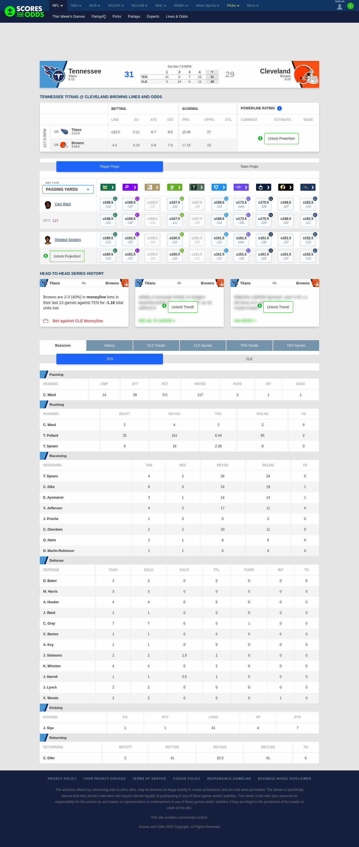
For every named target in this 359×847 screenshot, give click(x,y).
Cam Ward (63, 204)
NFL (57, 5)
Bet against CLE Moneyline (78, 321)
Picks (116, 16)
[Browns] (78, 143)
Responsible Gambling (229, 778)
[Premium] (351, 8)
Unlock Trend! (183, 307)
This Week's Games (68, 16)
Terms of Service (150, 778)
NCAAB (140, 5)
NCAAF (116, 5)
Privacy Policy (62, 778)
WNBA (181, 5)
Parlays (134, 16)
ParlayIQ (99, 16)
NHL (160, 5)
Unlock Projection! (67, 256)
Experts (153, 16)
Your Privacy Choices (104, 778)
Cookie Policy (187, 778)
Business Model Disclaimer (284, 778)
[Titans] (76, 130)
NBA (76, 5)
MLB (94, 5)
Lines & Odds (177, 16)
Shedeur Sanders (68, 240)
